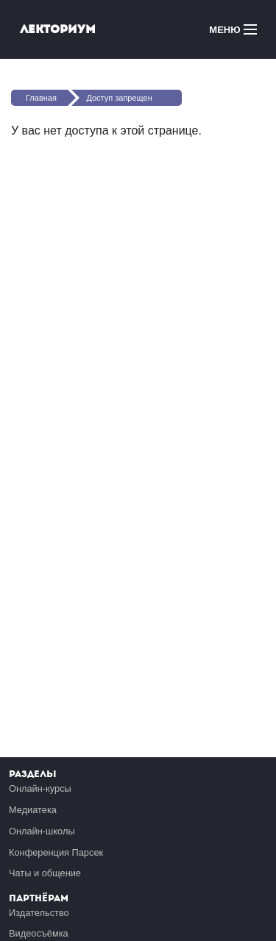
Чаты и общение (45, 873)
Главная (41, 97)
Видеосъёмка (38, 933)
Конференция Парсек (56, 852)
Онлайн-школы (42, 831)
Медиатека (33, 809)
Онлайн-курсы (40, 788)
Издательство (39, 912)
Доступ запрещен (119, 97)
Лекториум (58, 29)
